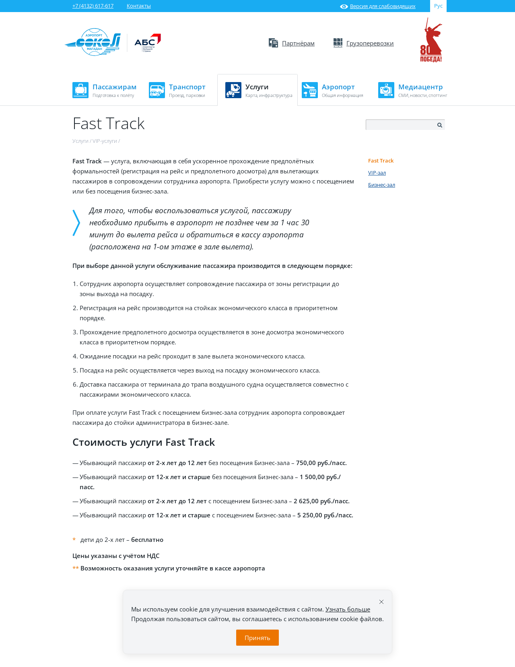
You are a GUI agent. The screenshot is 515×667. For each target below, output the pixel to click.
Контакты (139, 5)
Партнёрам (292, 43)
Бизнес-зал (381, 184)
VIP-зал (377, 172)
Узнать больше (347, 609)
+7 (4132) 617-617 (92, 5)
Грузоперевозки (364, 43)
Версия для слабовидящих (378, 6)
